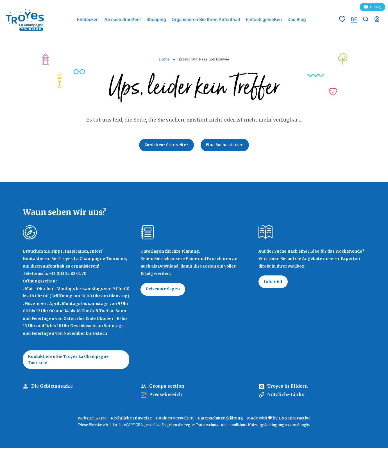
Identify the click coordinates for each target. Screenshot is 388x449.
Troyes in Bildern (288, 387)
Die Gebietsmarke (52, 387)
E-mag (375, 7)
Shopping (158, 19)
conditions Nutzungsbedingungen (258, 426)
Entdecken (91, 19)
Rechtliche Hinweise (130, 418)
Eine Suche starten (226, 145)
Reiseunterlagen (163, 290)
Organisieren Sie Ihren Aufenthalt (207, 19)
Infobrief (273, 282)
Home (164, 59)
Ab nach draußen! (126, 19)
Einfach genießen (264, 19)
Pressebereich (166, 396)
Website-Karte (91, 418)
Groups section (167, 387)
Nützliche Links (286, 396)
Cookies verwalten (174, 418)
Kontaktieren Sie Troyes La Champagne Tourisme (69, 360)
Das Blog (297, 19)
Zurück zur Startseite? (166, 145)
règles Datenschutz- (202, 426)
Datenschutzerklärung (220, 418)
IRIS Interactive (295, 418)
